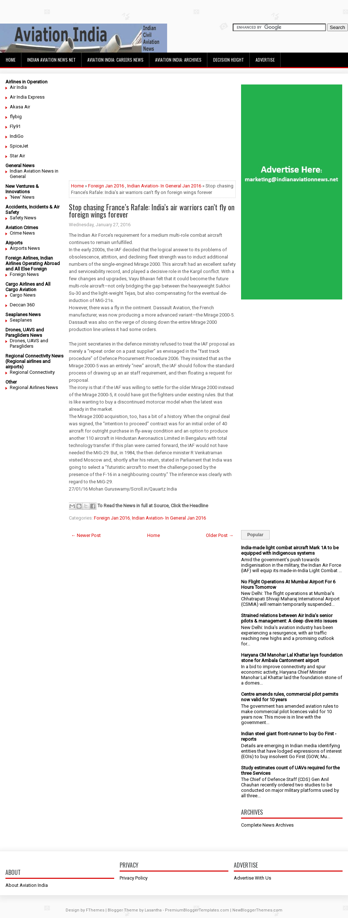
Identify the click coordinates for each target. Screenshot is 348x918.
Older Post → (219, 535)
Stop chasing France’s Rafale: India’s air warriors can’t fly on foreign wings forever (152, 210)
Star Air (17, 155)
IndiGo (17, 136)
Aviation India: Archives (178, 60)
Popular (255, 534)
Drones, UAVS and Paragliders (29, 343)
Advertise (265, 60)
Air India (18, 87)
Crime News (22, 233)
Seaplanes (21, 320)
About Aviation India (26, 885)
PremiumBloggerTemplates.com (197, 910)
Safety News (23, 217)
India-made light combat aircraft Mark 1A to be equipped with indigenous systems (290, 550)
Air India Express (27, 97)
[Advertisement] (152, 130)
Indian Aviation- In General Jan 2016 (164, 186)
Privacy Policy (134, 878)
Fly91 (15, 126)
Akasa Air (20, 106)
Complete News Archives (267, 825)
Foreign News (24, 274)
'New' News (22, 197)
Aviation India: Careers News (115, 60)
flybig (16, 116)
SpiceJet (19, 146)
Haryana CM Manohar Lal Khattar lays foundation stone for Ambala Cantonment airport (292, 657)
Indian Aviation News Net (51, 60)
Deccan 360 (22, 304)
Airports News (25, 248)
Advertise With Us (252, 878)
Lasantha (153, 910)
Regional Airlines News (34, 387)
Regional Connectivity (32, 372)
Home (11, 60)
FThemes (95, 910)
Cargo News (23, 295)
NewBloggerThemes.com (257, 910)
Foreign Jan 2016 (106, 186)
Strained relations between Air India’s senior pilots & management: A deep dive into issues (289, 618)
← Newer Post (86, 535)
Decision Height (228, 60)
